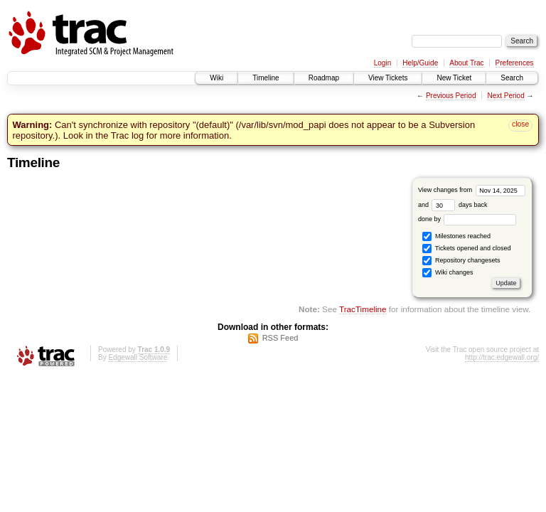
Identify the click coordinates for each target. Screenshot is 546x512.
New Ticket (454, 78)
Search (511, 78)
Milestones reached (456, 236)
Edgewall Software (137, 357)
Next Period (505, 96)
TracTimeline (363, 309)
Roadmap (324, 78)
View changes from (471, 189)
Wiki (216, 78)
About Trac (466, 63)
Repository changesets (461, 260)
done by (467, 219)
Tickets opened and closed (466, 248)
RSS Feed (280, 338)
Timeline (265, 78)
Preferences (515, 63)
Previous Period (451, 96)
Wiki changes (447, 272)
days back (459, 204)
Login (382, 63)
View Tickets (387, 78)
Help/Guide (420, 63)
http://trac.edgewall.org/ (502, 357)
